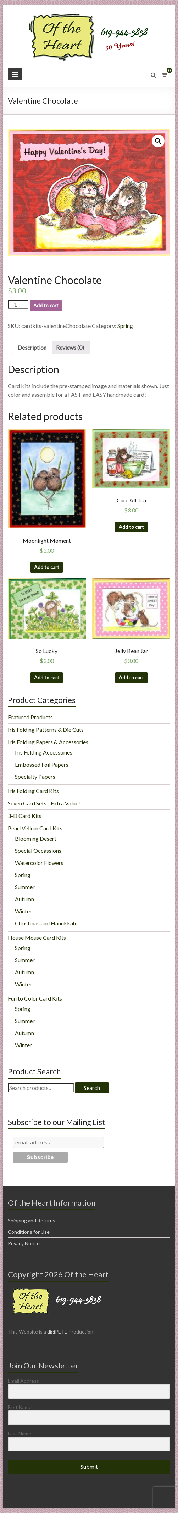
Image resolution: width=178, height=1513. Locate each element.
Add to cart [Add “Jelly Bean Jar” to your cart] (131, 677)
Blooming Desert (35, 838)
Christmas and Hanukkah (45, 923)
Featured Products (30, 717)
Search (92, 1087)
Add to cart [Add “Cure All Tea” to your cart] (131, 527)
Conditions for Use (29, 1232)
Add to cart (46, 305)
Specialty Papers (35, 776)
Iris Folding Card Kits (33, 790)
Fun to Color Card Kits (35, 998)
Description (32, 347)
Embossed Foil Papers (41, 764)
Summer (25, 886)
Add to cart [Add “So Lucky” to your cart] (46, 677)
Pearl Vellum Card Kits (35, 828)
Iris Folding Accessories (43, 752)
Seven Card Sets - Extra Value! (44, 803)
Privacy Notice (24, 1243)
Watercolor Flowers (39, 862)
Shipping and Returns (31, 1220)
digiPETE (57, 1332)
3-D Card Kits (24, 815)
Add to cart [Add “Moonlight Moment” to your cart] (46, 567)
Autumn (24, 899)
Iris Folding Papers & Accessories (48, 742)
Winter (23, 911)
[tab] (32, 347)
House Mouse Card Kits (37, 937)
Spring (125, 325)
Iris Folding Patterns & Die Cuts (46, 729)
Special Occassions (38, 850)
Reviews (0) (70, 347)
